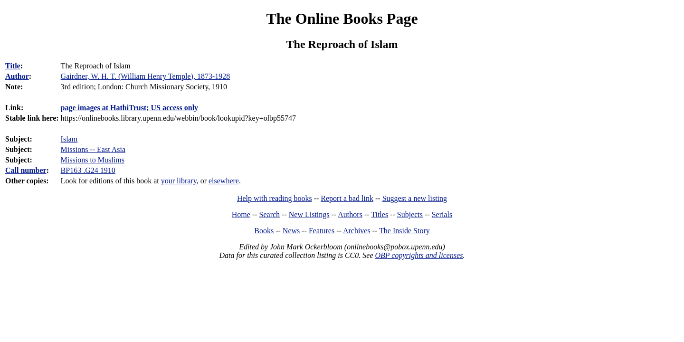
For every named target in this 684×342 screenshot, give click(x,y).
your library (179, 181)
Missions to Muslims (92, 160)
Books (264, 231)
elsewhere (224, 181)
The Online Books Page (342, 18)
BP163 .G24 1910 (88, 170)
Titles (379, 214)
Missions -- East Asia (93, 149)
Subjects (410, 214)
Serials (442, 214)
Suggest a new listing (414, 198)
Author (17, 76)
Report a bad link (347, 198)
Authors (350, 214)
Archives (356, 231)
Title (12, 66)
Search (269, 214)
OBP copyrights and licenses (419, 255)
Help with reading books (274, 198)
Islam (69, 139)
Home (241, 214)
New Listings (309, 214)
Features (321, 231)
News (291, 231)
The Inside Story (404, 231)
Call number (26, 170)
